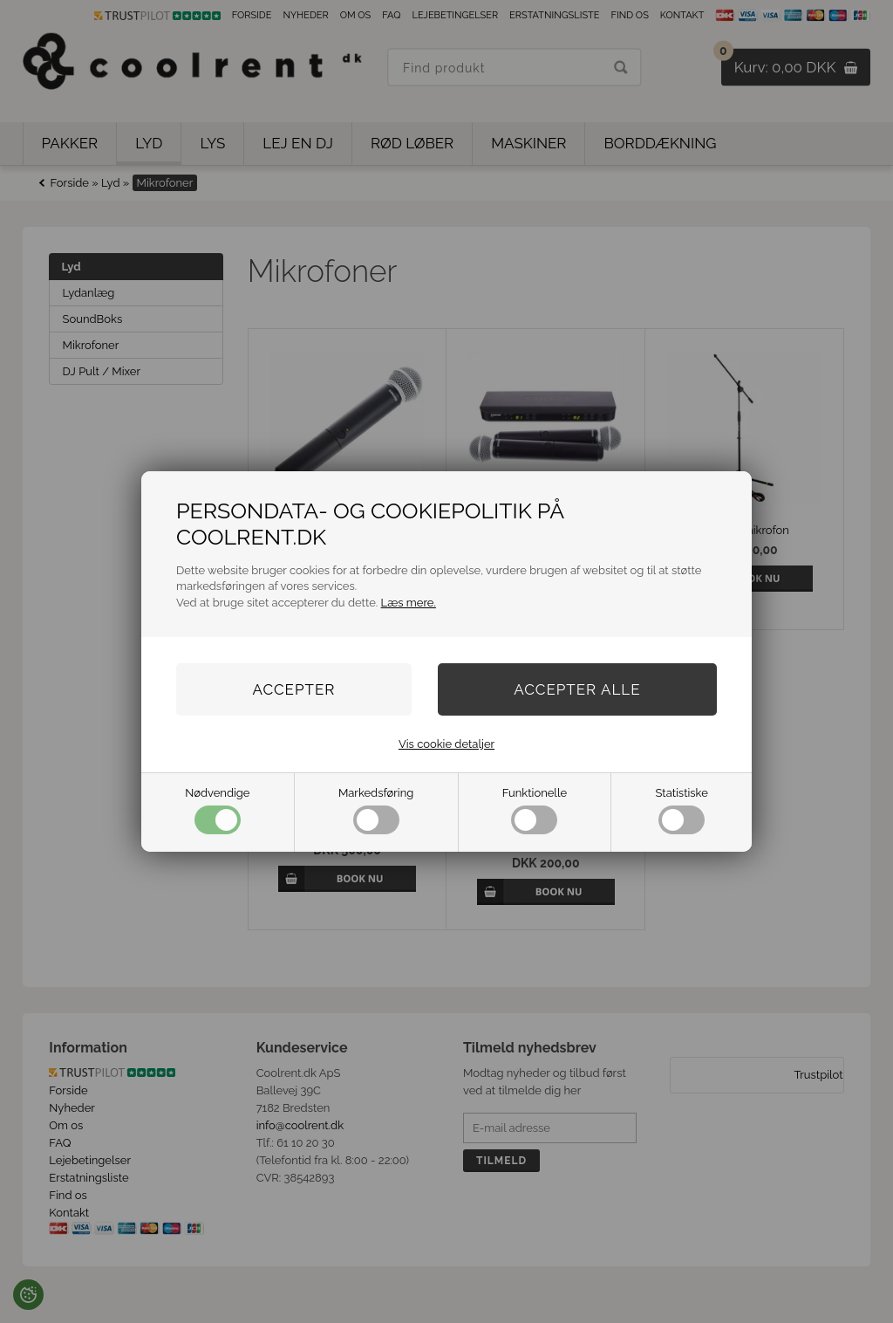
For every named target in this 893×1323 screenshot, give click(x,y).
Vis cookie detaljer (446, 744)
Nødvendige (217, 810)
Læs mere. (408, 602)
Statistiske (682, 810)
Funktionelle (534, 810)
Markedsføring (375, 810)
